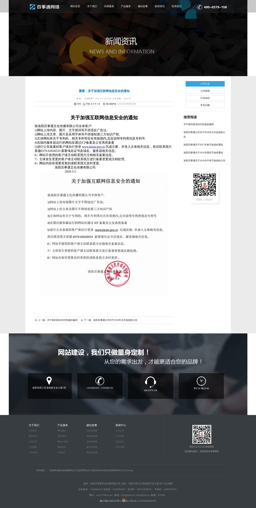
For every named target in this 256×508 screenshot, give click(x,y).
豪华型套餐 (91, 447)
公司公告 (205, 84)
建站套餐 (143, 6)
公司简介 (33, 430)
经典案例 (109, 6)
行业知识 (205, 98)
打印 (77, 104)
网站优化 (61, 447)
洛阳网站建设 (55, 470)
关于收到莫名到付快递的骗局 (62, 320)
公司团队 (33, 447)
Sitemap (129, 470)
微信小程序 (62, 441)
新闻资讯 (160, 6)
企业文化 (33, 441)
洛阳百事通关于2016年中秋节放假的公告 (204, 160)
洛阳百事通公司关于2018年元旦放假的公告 (115, 320)
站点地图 (168, 483)
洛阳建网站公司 (70, 470)
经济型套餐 (91, 430)
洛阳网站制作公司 (116, 470)
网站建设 (61, 430)
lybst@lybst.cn (128, 495)
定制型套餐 (91, 441)
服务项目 (33, 436)
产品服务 (126, 6)
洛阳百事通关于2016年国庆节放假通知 (203, 152)
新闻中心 (120, 425)
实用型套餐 (91, 436)
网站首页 (75, 6)
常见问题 (205, 105)
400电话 (61, 452)
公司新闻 (205, 91)
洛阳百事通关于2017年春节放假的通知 (203, 144)
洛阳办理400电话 (99, 470)
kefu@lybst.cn (143, 495)
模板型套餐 (91, 452)
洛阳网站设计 (84, 470)
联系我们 (177, 6)
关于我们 (92, 6)
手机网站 (61, 436)
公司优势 (33, 452)
